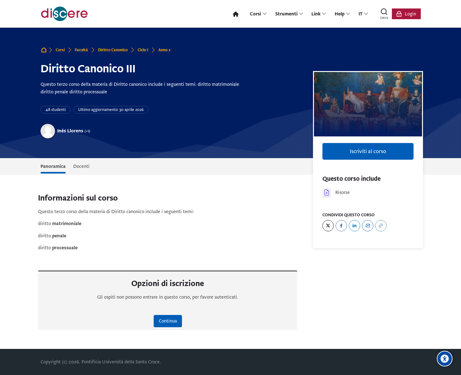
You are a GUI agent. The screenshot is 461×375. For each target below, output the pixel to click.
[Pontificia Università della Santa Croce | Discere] (64, 13)
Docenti (81, 166)
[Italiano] (363, 13)
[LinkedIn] (354, 225)
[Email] (367, 225)
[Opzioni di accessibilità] (445, 359)
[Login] (406, 13)
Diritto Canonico (113, 49)
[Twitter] (328, 225)
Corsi (60, 49)
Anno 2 (164, 49)
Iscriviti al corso (368, 151)
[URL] (381, 225)
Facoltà (81, 49)
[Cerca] (384, 13)
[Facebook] (341, 225)
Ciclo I (143, 49)
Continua (168, 321)
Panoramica (53, 166)
